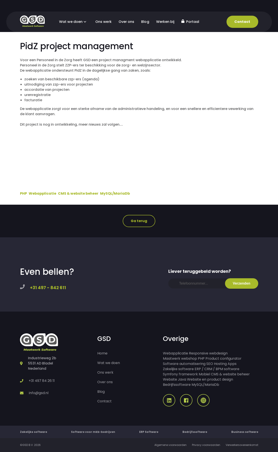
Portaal (190, 21)
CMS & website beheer (78, 193)
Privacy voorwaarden (206, 445)
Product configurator (223, 358)
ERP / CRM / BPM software (217, 368)
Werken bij (165, 21)
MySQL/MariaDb (115, 193)
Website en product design (210, 379)
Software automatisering (184, 363)
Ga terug (139, 220)
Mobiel (204, 374)
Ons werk (103, 21)
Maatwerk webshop (180, 358)
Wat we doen (73, 21)
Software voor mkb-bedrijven (93, 432)
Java (182, 379)
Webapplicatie (42, 193)
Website (170, 379)
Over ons (126, 21)
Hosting (220, 363)
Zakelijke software (178, 368)
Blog (145, 21)
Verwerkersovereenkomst (242, 445)
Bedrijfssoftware (177, 384)
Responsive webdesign (208, 353)
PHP (23, 193)
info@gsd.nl (38, 392)
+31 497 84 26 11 (42, 380)
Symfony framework (180, 374)
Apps (232, 363)
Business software (244, 432)
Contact (242, 21)
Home (102, 353)
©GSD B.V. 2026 (30, 445)
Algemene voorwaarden (170, 445)
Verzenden (241, 283)
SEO (209, 363)
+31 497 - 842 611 (48, 288)
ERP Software (148, 432)
